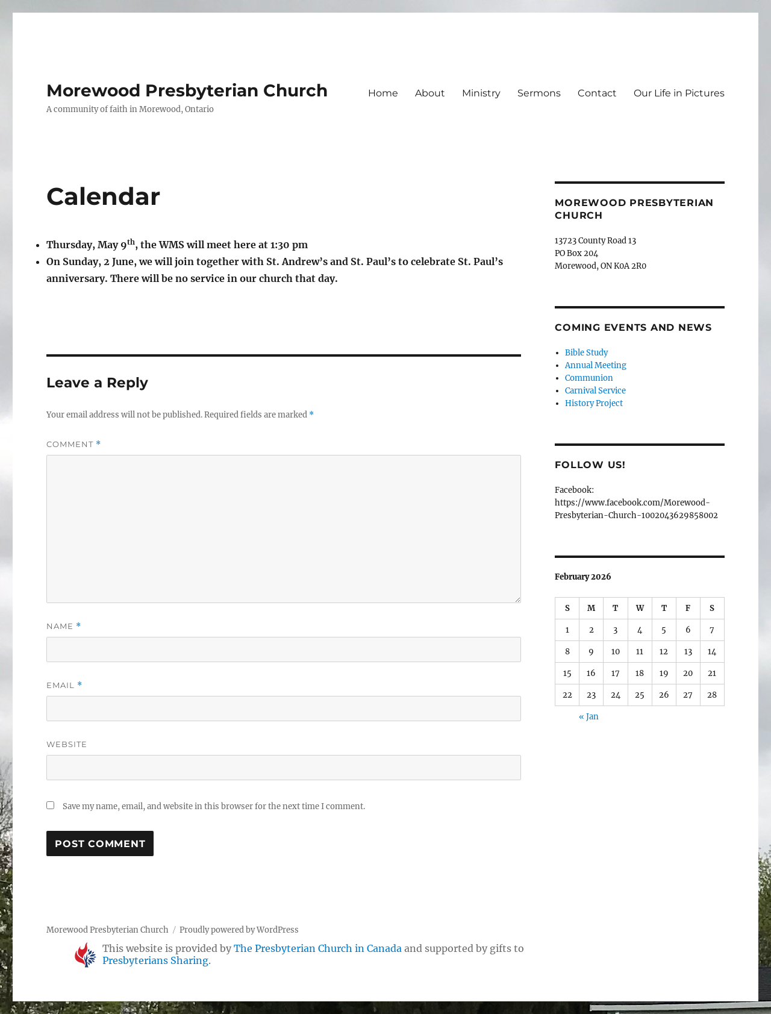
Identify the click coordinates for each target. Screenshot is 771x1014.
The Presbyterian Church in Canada (318, 948)
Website (66, 744)
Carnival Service (595, 391)
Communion (589, 378)
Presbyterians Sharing (155, 960)
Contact (597, 93)
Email (64, 685)
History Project (594, 403)
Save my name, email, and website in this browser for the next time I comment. (214, 806)
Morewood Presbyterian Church (187, 90)
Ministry (481, 93)
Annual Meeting (595, 365)
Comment (73, 444)
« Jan (589, 717)
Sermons (539, 93)
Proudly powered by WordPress (239, 930)
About (430, 93)
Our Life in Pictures (679, 93)
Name (63, 626)
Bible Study (586, 353)
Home (383, 93)
